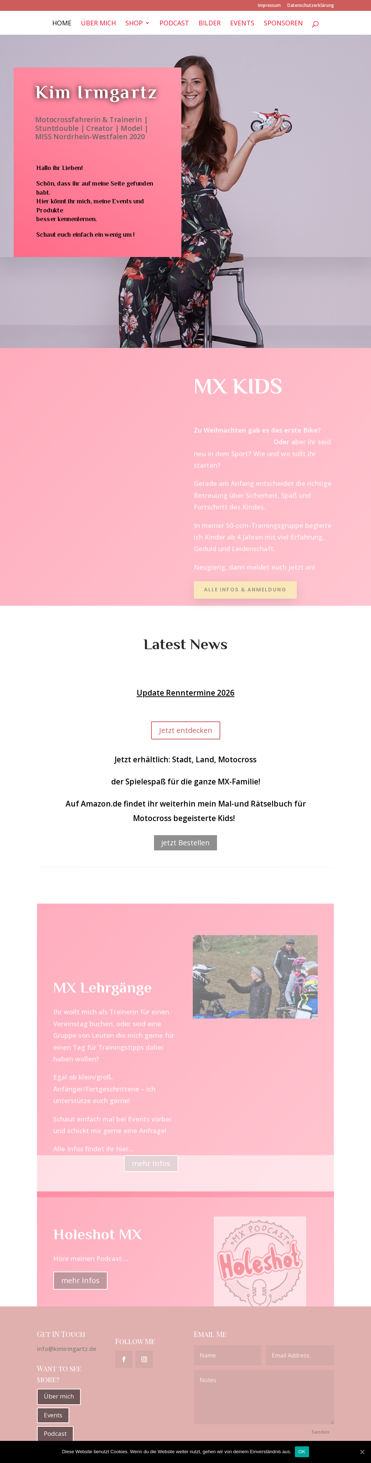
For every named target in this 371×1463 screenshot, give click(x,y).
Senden (320, 1432)
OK (302, 1451)
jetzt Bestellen (185, 842)
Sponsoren (283, 23)
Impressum (269, 5)
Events (242, 23)
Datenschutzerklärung (310, 5)
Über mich (98, 23)
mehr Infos (80, 1302)
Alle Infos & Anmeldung (245, 585)
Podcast (174, 23)
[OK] (362, 1451)
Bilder (210, 23)
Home (61, 23)
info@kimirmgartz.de (66, 1349)
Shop (134, 23)
